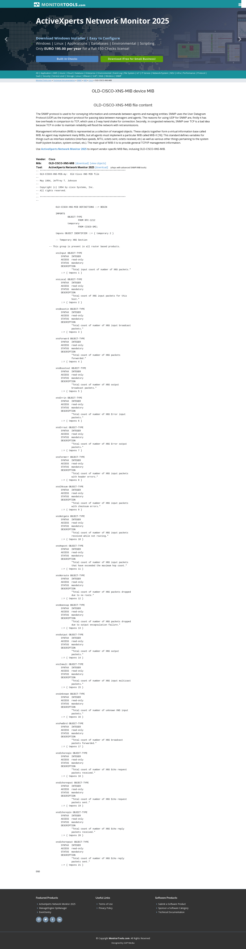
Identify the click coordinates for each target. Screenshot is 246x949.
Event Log (117, 73)
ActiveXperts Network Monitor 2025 (64, 149)
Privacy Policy (105, 908)
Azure (62, 73)
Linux (78, 76)
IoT (138, 73)
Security (46, 76)
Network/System (160, 73)
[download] (82, 163)
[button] (6, 39)
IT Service (146, 73)
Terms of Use (106, 904)
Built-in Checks (67, 62)
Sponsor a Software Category (173, 908)
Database (79, 73)
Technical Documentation (171, 912)
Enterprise (91, 73)
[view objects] (97, 163)
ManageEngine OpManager (53, 908)
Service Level (58, 76)
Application (46, 73)
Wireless (109, 76)
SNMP (118, 76)
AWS (55, 73)
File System (129, 73)
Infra (178, 73)
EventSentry (45, 912)
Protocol (201, 73)
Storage (70, 76)
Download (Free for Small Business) (132, 62)
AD (37, 73)
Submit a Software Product (172, 904)
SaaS (38, 76)
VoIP (95, 76)
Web (101, 76)
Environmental (104, 73)
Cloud (70, 73)
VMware (87, 76)
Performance (189, 73)
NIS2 (172, 73)
